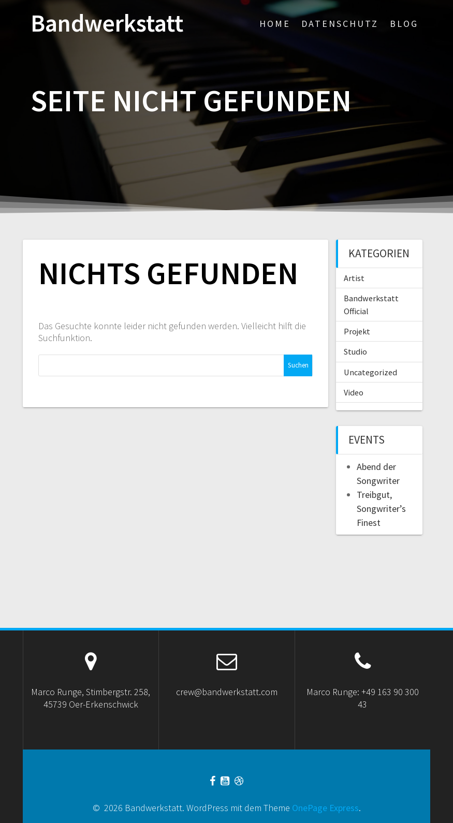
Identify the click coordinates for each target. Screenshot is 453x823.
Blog (404, 24)
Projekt (357, 331)
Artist (354, 278)
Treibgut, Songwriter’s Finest (381, 508)
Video (353, 392)
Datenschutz (339, 24)
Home (274, 24)
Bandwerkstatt (107, 23)
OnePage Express (325, 808)
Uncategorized (370, 372)
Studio (355, 351)
